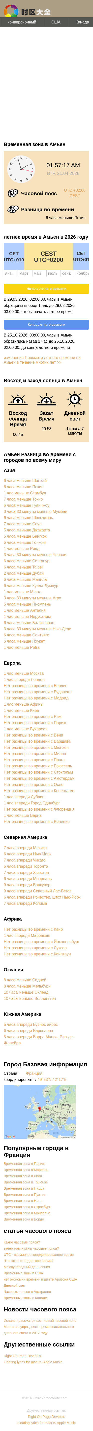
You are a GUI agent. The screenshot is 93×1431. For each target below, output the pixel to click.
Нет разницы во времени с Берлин (35, 686)
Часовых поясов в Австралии (27, 1292)
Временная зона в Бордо (24, 1219)
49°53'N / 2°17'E (51, 1079)
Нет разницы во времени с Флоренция (39, 809)
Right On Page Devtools (22, 1356)
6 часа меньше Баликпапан (29, 623)
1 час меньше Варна (22, 815)
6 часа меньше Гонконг (25, 542)
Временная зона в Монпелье (27, 1213)
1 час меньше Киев (21, 710)
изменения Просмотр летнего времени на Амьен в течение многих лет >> (42, 360)
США (56, 22)
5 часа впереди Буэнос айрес (31, 1024)
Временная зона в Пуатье (24, 1195)
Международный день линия (27, 1267)
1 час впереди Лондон (24, 679)
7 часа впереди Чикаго (24, 860)
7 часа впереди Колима (25, 903)
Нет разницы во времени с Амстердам (39, 778)
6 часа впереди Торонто (26, 866)
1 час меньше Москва (24, 673)
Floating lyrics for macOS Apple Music (33, 1362)
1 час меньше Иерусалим (27, 616)
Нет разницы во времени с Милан (35, 754)
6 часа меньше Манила (25, 579)
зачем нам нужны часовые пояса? (31, 1248)
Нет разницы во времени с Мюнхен (36, 747)
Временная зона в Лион (23, 1176)
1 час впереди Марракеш (27, 935)
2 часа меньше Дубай (24, 573)
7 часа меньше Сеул (22, 524)
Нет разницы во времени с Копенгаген (39, 791)
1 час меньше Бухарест (25, 729)
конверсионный (22, 22)
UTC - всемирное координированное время (39, 1255)
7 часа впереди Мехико (25, 848)
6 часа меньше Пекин (23, 487)
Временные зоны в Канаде (25, 1298)
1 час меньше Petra (22, 647)
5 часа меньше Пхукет (24, 641)
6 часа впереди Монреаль (28, 879)
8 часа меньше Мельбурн (27, 986)
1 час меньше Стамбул (25, 493)
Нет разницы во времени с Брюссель (38, 766)
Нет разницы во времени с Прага (34, 760)
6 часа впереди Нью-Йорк (27, 854)
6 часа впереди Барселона (28, 1031)
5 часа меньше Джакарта (27, 530)
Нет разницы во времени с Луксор (35, 948)
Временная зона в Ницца (24, 1188)
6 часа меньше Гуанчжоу (26, 505)
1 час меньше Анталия (25, 610)
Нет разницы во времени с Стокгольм (38, 772)
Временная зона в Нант (23, 1201)
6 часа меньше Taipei (23, 567)
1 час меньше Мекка (22, 592)
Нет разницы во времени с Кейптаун (37, 954)
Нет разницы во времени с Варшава (37, 741)
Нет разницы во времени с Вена (33, 735)
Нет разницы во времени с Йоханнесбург (41, 942)
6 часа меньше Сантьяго (26, 635)
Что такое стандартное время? (29, 1261)
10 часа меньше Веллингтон (30, 998)
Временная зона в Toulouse (26, 1182)
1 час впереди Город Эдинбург (32, 803)
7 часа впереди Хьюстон (26, 872)
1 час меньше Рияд (21, 549)
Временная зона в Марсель (26, 1170)
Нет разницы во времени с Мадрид (36, 698)
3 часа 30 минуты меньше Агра (32, 598)
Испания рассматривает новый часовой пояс (40, 1321)
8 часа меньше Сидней (25, 980)
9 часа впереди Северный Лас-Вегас (37, 891)
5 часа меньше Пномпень (27, 604)
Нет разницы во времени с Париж (35, 723)
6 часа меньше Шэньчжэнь (28, 518)
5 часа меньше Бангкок (25, 536)
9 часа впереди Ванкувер (27, 885)
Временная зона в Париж (24, 1164)
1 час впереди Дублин (24, 797)
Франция (34, 1073)
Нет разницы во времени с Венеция (37, 822)
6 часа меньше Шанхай (25, 481)
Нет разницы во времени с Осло (33, 784)
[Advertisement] (46, 83)
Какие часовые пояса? (22, 1242)
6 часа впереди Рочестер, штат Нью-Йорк (42, 897)
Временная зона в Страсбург (27, 1207)
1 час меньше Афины (23, 704)
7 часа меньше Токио (23, 499)
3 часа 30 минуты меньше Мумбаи (35, 511)
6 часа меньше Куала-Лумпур (31, 586)
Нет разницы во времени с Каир (33, 929)
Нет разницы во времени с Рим (33, 717)
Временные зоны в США (23, 1273)
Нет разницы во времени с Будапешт (38, 692)
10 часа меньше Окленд (26, 992)
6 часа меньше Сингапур (26, 561)
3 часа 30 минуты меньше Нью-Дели (37, 629)
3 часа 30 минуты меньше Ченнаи (35, 555)
